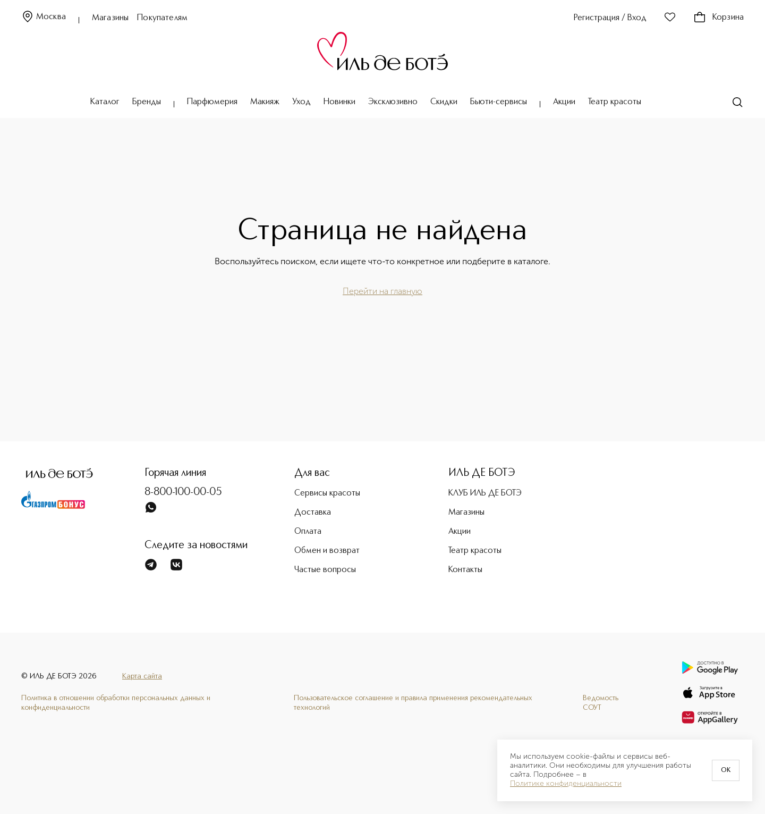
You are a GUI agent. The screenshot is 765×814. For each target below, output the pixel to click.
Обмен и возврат (327, 551)
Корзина (718, 17)
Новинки (339, 102)
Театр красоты (614, 102)
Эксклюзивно (393, 102)
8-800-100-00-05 (183, 492)
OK (725, 770)
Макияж (264, 102)
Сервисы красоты (327, 493)
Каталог (105, 102)
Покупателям (162, 18)
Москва (43, 17)
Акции (564, 102)
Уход (301, 102)
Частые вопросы (325, 570)
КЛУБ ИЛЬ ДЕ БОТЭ (485, 493)
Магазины (110, 18)
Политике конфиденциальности (566, 783)
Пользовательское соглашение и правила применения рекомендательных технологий (413, 702)
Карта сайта (142, 676)
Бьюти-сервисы (498, 102)
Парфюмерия (212, 102)
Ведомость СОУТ (600, 702)
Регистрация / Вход (610, 18)
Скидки (443, 102)
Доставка (312, 512)
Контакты (465, 570)
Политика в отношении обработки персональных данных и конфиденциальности (115, 702)
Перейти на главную (382, 291)
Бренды (146, 102)
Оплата (307, 531)
